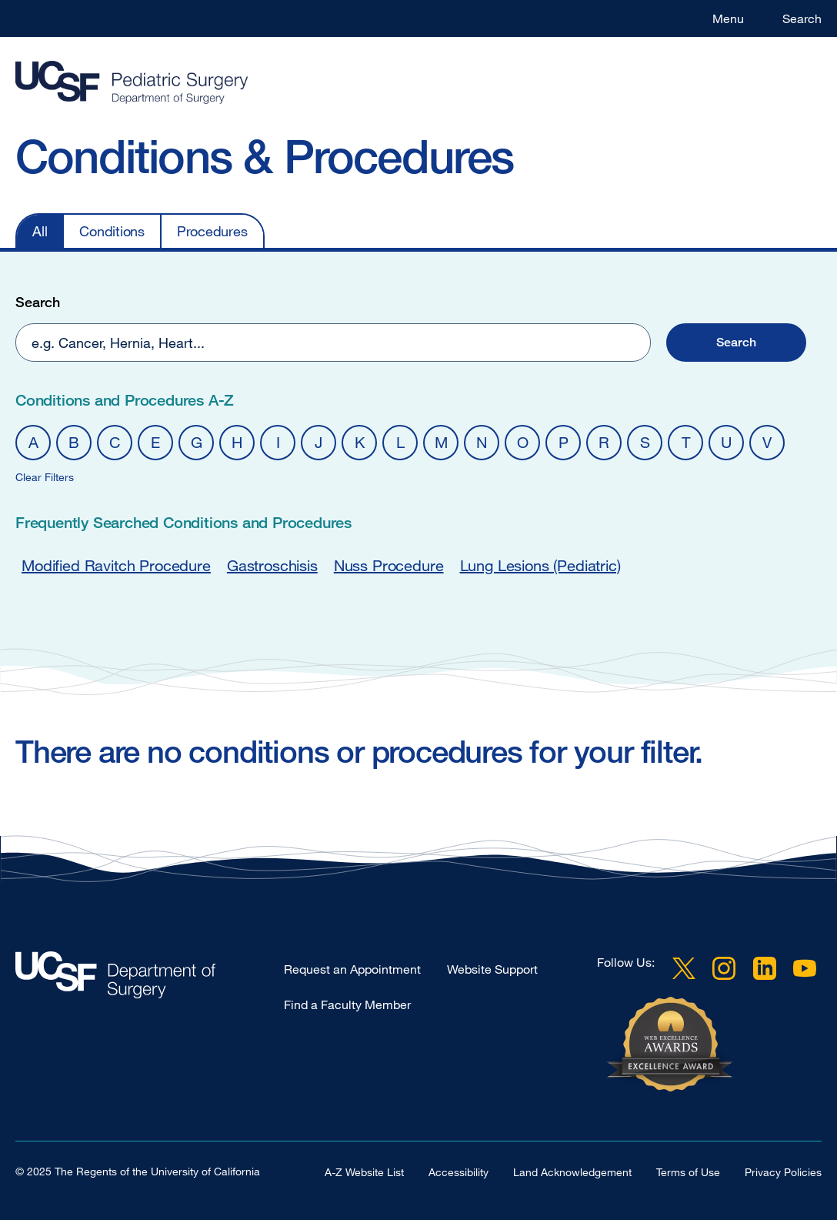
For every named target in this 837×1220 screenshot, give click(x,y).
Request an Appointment (352, 969)
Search (802, 18)
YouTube (805, 968)
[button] (736, 342)
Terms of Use (688, 1171)
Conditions (112, 230)
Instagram (724, 968)
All (39, 230)
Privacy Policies (783, 1171)
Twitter (684, 968)
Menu (728, 18)
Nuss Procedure (389, 565)
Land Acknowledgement (572, 1171)
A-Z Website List (364, 1171)
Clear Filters (44, 476)
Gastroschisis (272, 565)
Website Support (492, 969)
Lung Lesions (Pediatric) (540, 565)
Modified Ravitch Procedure (116, 565)
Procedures (212, 230)
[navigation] (403, 230)
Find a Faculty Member (347, 1004)
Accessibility (459, 1171)
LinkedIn (765, 968)
